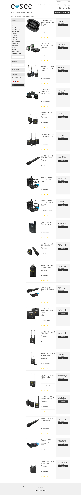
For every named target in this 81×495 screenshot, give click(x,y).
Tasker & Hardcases (15, 51)
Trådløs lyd (15, 35)
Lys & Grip (14, 49)
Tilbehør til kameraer (15, 27)
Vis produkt (63, 48)
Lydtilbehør (15, 39)
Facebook (40, 487)
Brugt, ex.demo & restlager (16, 53)
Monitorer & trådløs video (16, 41)
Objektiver (13, 25)
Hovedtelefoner (15, 37)
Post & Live (14, 47)
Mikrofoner (15, 33)
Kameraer (13, 23)
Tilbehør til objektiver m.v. (16, 29)
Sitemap (66, 486)
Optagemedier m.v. (15, 45)
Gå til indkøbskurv (17, 85)
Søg (69, 1)
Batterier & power (15, 43)
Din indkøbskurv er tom (62, 12)
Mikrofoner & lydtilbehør (16, 31)
